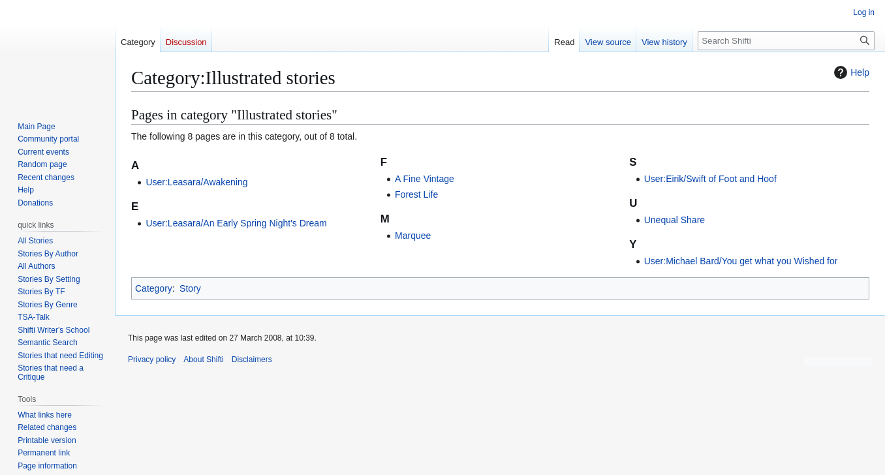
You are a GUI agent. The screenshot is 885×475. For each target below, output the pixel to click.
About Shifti (203, 359)
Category (153, 288)
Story (190, 288)
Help (850, 72)
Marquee (413, 235)
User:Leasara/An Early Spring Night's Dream (236, 223)
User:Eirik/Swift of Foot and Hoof (710, 179)
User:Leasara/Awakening (196, 182)
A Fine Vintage (424, 179)
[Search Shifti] (786, 40)
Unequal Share (674, 220)
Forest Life (416, 194)
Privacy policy (152, 359)
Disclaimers (252, 359)
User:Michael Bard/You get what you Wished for (741, 261)
